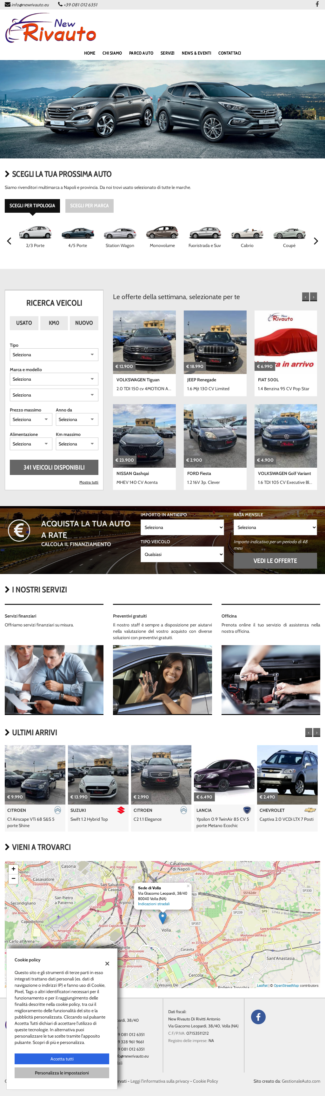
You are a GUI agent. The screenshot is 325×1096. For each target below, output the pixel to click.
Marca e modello (26, 369)
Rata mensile (248, 515)
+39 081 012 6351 (80, 5)
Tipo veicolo (155, 542)
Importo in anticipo (164, 515)
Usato (24, 322)
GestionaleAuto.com (301, 1081)
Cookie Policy (205, 1081)
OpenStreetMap (286, 985)
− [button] (13, 879)
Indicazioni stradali (154, 904)
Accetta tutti (62, 1059)
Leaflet (262, 985)
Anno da (64, 410)
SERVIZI (167, 53)
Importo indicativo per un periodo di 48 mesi (271, 545)
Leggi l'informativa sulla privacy (159, 1081)
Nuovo (84, 322)
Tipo (14, 345)
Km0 (54, 322)
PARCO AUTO (141, 53)
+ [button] (13, 869)
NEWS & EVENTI (196, 53)
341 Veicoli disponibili (54, 467)
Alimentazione (24, 434)
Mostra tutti (88, 482)
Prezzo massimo (25, 410)
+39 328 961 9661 (129, 1041)
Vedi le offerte (275, 561)
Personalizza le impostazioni (62, 1073)
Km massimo (68, 434)
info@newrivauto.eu (30, 5)
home (90, 53)
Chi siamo (112, 53)
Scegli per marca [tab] (89, 206)
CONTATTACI (229, 53)
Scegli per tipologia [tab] (32, 206)
